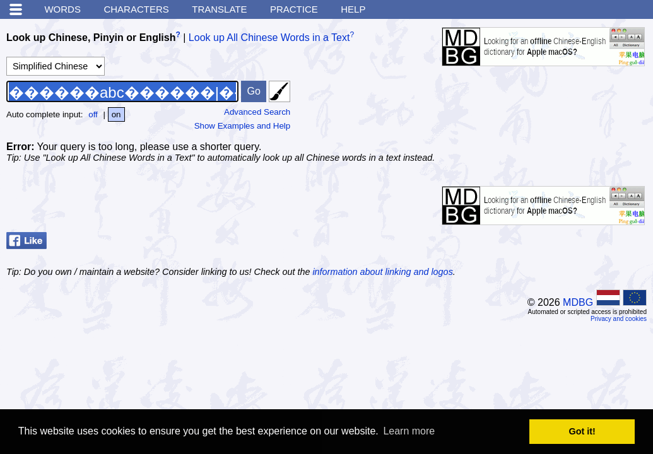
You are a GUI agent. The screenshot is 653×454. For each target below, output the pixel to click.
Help (353, 9)
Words (62, 9)
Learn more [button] (409, 431)
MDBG (578, 302)
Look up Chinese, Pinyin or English (90, 37)
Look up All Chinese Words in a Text (269, 37)
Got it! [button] (582, 431)
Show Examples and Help (242, 126)
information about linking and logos (382, 272)
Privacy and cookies (619, 318)
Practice (294, 9)
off (93, 114)
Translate (219, 9)
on (116, 114)
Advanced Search (257, 112)
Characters (135, 9)
